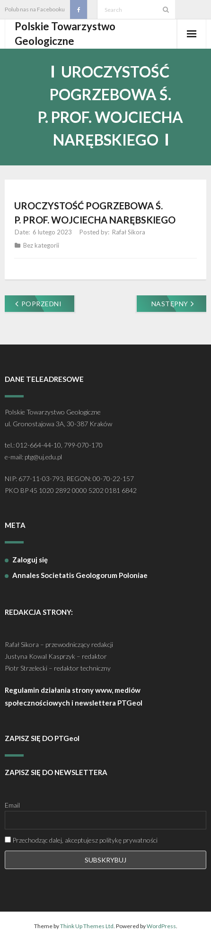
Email (12, 805)
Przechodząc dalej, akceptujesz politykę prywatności (81, 840)
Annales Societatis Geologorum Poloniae (80, 575)
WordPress (161, 926)
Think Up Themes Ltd (87, 926)
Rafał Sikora (128, 232)
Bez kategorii (41, 245)
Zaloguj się (30, 559)
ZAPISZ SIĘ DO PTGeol (42, 738)
